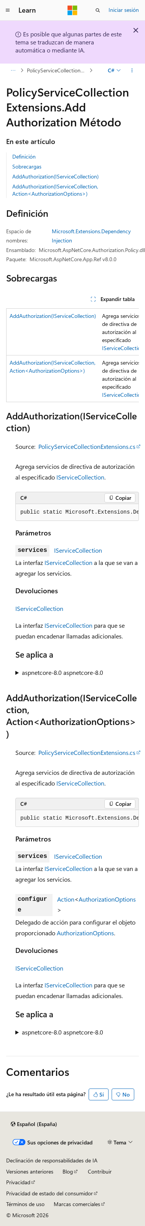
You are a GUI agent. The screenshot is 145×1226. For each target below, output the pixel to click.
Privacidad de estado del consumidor (49, 1193)
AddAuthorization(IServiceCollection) (55, 176)
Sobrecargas (26, 166)
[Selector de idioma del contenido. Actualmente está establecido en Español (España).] (34, 1124)
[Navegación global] (7, 10)
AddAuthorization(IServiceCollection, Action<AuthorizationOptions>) (55, 190)
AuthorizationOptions (107, 899)
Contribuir (100, 1171)
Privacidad (18, 1182)
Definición (24, 156)
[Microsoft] (72, 10)
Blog (68, 1171)
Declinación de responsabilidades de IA (51, 1160)
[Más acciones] (132, 70)
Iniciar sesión (124, 9)
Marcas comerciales (77, 1204)
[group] (72, 355)
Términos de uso (25, 1204)
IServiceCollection (123, 348)
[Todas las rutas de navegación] (13, 70)
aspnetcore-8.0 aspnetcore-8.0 (62, 672)
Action (65, 899)
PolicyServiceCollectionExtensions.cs (86, 446)
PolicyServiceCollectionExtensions (57, 70)
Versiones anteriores (29, 1171)
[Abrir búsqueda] (97, 10)
